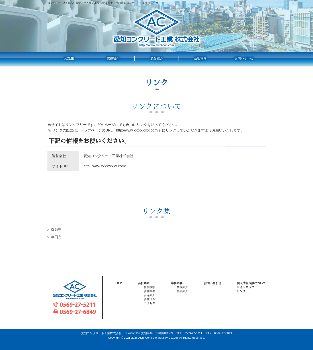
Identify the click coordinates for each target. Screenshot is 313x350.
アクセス (149, 303)
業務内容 (176, 283)
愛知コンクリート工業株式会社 (156, 28)
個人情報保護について (251, 283)
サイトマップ (245, 287)
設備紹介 (149, 295)
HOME (69, 58)
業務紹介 (113, 58)
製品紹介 (156, 58)
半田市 (56, 237)
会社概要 (149, 291)
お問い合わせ (244, 58)
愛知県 (56, 230)
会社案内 (200, 58)
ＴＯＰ (118, 283)
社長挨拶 (149, 287)
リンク (241, 291)
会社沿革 (149, 299)
